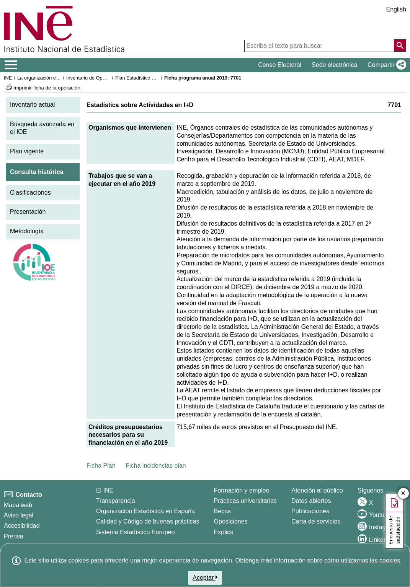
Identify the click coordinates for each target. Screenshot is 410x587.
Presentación (28, 211)
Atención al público (317, 490)
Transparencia (115, 501)
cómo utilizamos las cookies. (363, 560)
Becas (222, 511)
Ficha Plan (101, 465)
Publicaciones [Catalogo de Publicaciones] (310, 511)
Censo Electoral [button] (279, 65)
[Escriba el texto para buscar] (319, 46)
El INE (104, 490)
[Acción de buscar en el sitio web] (400, 45)
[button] (385, 65)
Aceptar (205, 577)
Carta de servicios (315, 521)
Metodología (27, 231)
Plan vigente (27, 151)
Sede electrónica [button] (334, 65)
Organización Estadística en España (145, 511)
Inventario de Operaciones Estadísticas (109, 78)
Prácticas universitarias (245, 501)
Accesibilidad (21, 525)
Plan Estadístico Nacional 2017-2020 (155, 78)
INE (8, 78)
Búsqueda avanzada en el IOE (42, 128)
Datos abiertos (311, 501)
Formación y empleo (242, 490)
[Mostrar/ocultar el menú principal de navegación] (11, 65)
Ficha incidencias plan (156, 465)
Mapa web (18, 505)
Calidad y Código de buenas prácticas (147, 521)
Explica (224, 532)
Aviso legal (18, 515)
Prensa (13, 536)
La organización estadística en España (59, 78)
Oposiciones (231, 521)
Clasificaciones (30, 192)
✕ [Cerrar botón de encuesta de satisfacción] (403, 493)
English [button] (396, 9)
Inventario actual (32, 104)
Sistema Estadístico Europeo (135, 532)
